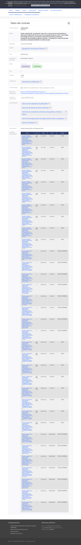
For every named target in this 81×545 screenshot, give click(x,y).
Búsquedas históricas (32, 15)
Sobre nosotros (14, 531)
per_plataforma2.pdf (27, 98)
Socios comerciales (15, 15)
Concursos (32, 10)
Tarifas (17, 10)
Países (24, 10)
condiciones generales (70, 3)
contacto (51, 529)
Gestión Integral (56, 10)
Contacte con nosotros (16, 533)
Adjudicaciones (43, 10)
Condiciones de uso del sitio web (19, 529)
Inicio (11, 10)
